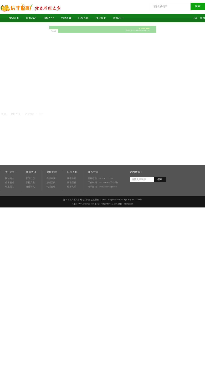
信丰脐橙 (9, 191)
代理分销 (51, 195)
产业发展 (79, 30)
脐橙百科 (83, 18)
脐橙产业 (48, 18)
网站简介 (9, 187)
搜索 (159, 188)
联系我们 (118, 18)
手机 (195, 18)
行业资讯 (30, 195)
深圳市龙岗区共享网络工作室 (76, 208)
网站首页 (14, 18)
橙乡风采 (101, 18)
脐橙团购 (51, 191)
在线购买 (51, 187)
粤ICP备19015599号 (133, 208)
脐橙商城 (66, 18)
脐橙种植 (71, 187)
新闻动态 (31, 18)
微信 (202, 18)
